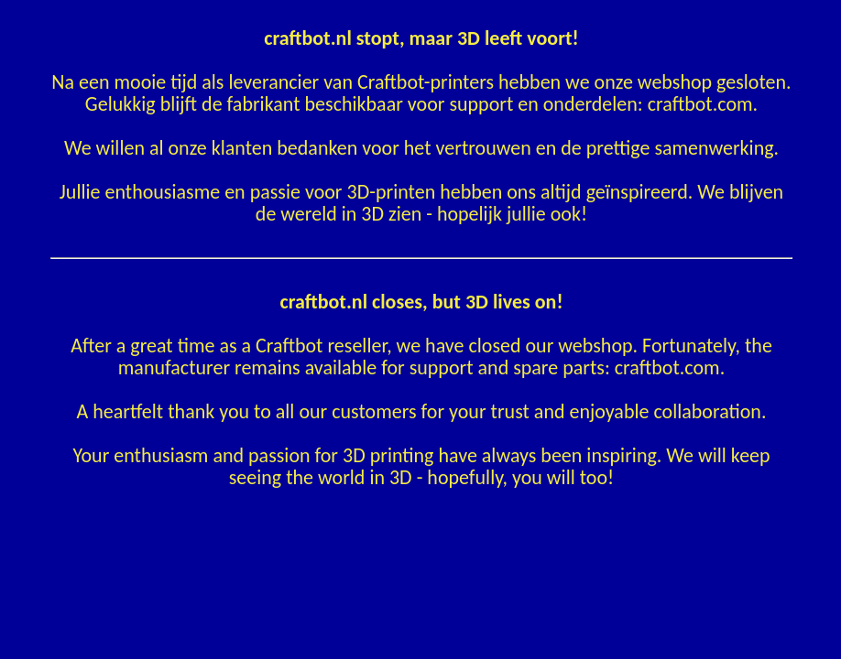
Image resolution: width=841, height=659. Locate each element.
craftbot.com (700, 104)
